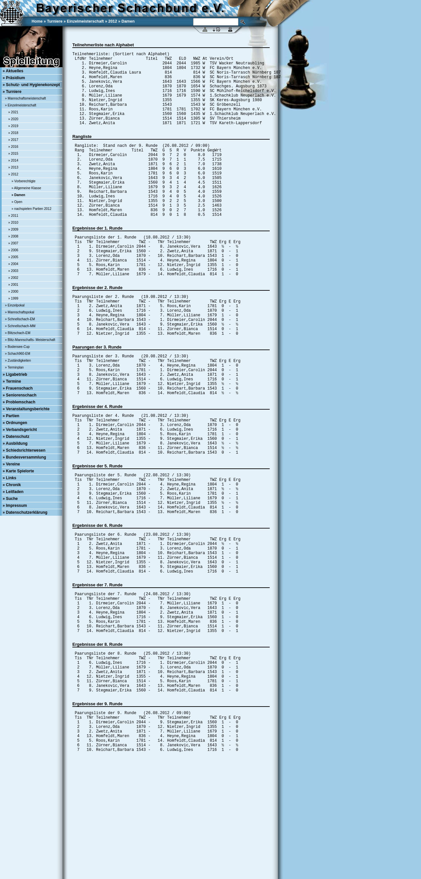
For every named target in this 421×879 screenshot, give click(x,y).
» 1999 (13, 298)
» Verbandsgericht (20, 429)
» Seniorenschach (20, 395)
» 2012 (13, 174)
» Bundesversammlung (24, 457)
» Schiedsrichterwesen (24, 450)
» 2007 (13, 243)
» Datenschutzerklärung (25, 512)
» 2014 (13, 160)
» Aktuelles (13, 71)
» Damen (18, 195)
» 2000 (13, 291)
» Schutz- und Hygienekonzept (31, 84)
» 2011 (13, 215)
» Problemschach (19, 402)
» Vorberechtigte (24, 181)
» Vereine (11, 464)
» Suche (10, 498)
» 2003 (13, 271)
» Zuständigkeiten (18, 360)
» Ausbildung (15, 443)
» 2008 (13, 236)
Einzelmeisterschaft (85, 21)
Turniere (54, 21)
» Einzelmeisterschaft (20, 105)
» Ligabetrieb (15, 374)
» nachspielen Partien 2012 (31, 209)
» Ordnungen (15, 422)
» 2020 (13, 119)
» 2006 (13, 250)
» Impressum (15, 505)
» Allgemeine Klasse (26, 188)
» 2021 (13, 112)
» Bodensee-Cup (17, 347)
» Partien (11, 416)
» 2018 (13, 133)
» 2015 (13, 153)
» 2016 (13, 146)
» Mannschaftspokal (19, 312)
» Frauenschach (18, 388)
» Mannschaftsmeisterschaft (25, 98)
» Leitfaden (13, 491)
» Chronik (12, 485)
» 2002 (13, 278)
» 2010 (13, 222)
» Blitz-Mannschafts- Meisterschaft (30, 340)
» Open (17, 202)
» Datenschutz (16, 436)
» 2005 (13, 257)
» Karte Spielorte (18, 471)
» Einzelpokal (14, 305)
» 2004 (13, 264)
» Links (9, 478)
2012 (112, 21)
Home (37, 21)
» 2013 (13, 167)
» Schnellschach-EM (20, 319)
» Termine (12, 381)
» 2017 (13, 140)
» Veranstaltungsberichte (26, 409)
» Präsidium (14, 78)
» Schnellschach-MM (20, 326)
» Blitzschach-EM (17, 333)
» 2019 (13, 126)
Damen (128, 21)
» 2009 (13, 229)
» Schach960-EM (17, 353)
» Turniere (12, 91)
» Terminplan (14, 367)
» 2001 (13, 284)
